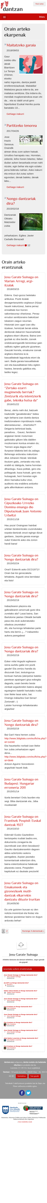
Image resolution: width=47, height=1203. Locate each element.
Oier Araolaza (11, 1024)
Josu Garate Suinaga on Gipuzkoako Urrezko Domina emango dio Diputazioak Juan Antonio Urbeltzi (22, 507)
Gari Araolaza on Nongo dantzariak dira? (18, 1006)
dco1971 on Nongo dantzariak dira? (16, 983)
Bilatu (42, 17)
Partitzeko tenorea (22, 125)
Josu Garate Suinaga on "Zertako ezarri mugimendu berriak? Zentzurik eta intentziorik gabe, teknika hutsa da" (22, 392)
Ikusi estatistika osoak (25, 1122)
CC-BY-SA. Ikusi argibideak (29, 1068)
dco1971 (10, 984)
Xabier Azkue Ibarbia (13, 992)
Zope (40, 1083)
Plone (15, 1086)
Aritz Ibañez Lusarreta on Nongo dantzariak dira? (21, 1038)
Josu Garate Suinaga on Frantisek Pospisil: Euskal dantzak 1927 (22, 821)
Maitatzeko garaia (21, 45)
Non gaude (34, 1076)
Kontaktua (22, 1076)
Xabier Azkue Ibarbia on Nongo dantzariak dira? (20, 991)
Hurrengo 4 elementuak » (33, 931)
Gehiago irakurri (15, 114)
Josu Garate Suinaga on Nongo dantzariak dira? (20, 975)
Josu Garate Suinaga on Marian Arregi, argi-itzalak (21, 281)
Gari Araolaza (11, 1008)
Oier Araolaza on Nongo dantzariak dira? (18, 1022)
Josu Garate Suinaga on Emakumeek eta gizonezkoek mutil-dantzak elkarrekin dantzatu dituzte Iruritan (22, 891)
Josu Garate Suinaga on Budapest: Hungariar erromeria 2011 (21, 783)
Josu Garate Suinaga (14, 976)
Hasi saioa (39, 4)
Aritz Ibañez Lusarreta (14, 1040)
